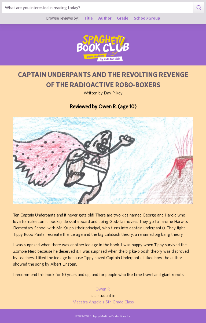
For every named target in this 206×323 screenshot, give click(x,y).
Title (88, 18)
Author (105, 18)
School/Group (147, 18)
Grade (122, 18)
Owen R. (103, 289)
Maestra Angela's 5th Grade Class (103, 301)
